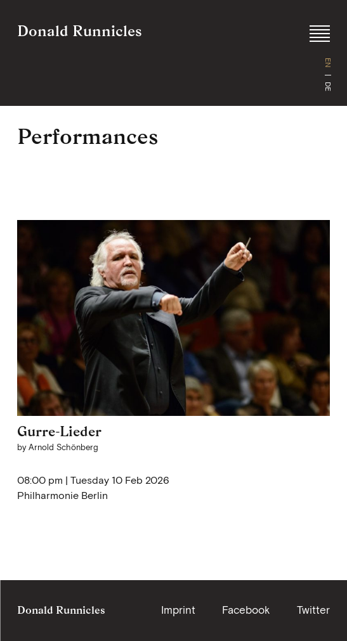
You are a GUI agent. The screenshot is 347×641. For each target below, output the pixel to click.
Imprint (178, 610)
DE (328, 86)
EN (328, 63)
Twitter (313, 610)
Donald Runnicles (79, 30)
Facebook (246, 610)
